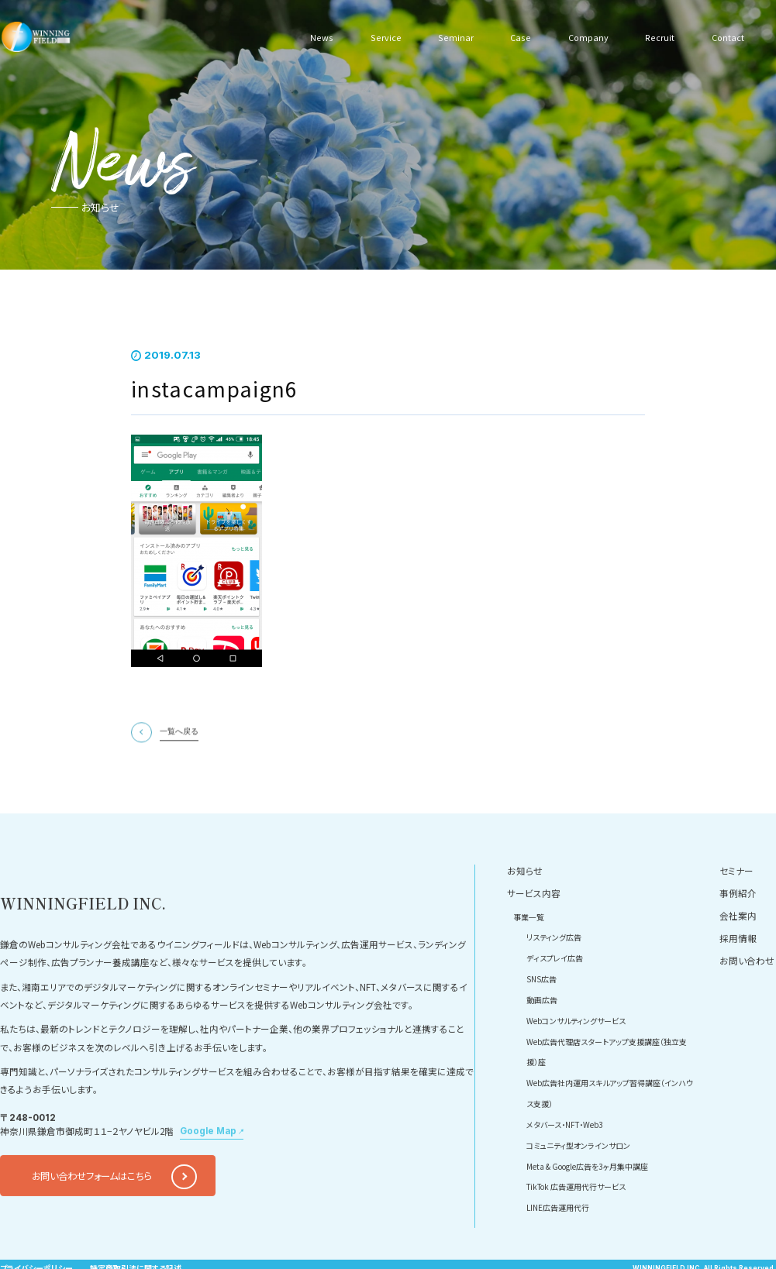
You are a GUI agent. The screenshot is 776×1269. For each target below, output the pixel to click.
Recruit (657, 36)
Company (584, 36)
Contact (726, 36)
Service (383, 36)
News (321, 36)
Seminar (452, 36)
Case (516, 36)
